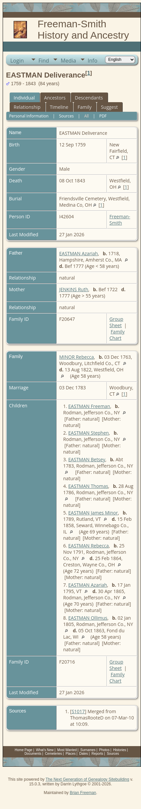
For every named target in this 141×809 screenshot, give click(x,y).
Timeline (59, 107)
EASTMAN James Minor (93, 512)
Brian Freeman (83, 792)
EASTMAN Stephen (88, 433)
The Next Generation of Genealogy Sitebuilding (87, 779)
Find (44, 60)
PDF (102, 116)
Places (70, 753)
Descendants (89, 98)
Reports (97, 753)
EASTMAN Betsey (86, 459)
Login (17, 60)
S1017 (78, 711)
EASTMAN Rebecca (88, 545)
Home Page (23, 750)
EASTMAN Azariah (78, 253)
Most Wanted (67, 750)
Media (68, 60)
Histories (119, 750)
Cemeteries (53, 753)
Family (84, 107)
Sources (66, 116)
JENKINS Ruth (73, 289)
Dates (83, 753)
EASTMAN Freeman (89, 406)
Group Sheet (116, 322)
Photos (104, 750)
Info (92, 60)
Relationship (27, 107)
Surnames (88, 750)
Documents (33, 753)
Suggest (109, 107)
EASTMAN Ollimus (87, 618)
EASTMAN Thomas (88, 486)
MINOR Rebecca (76, 357)
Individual (24, 98)
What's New (45, 750)
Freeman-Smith (119, 219)
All (86, 116)
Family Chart (117, 334)
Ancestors (55, 98)
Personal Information (29, 116)
